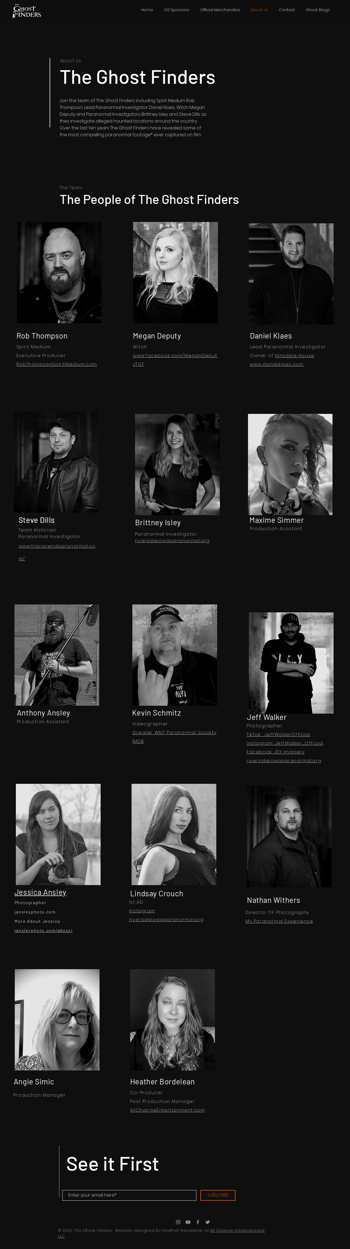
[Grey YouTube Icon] (188, 1222)
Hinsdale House (294, 355)
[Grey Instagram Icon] (178, 1222)
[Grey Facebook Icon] (198, 1222)
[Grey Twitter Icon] (208, 1222)
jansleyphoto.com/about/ (43, 930)
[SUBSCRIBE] (217, 1195)
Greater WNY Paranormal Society (174, 732)
